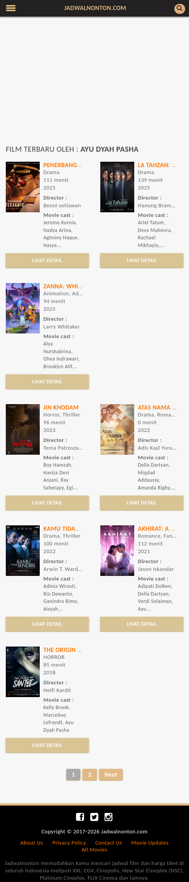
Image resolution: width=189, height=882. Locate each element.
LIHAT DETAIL (47, 260)
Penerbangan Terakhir (79, 165)
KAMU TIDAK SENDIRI (73, 528)
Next (111, 774)
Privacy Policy (69, 842)
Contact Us (108, 842)
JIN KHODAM (61, 407)
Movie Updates (150, 842)
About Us (31, 842)
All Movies (95, 849)
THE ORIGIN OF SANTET (75, 649)
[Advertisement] (94, 84)
